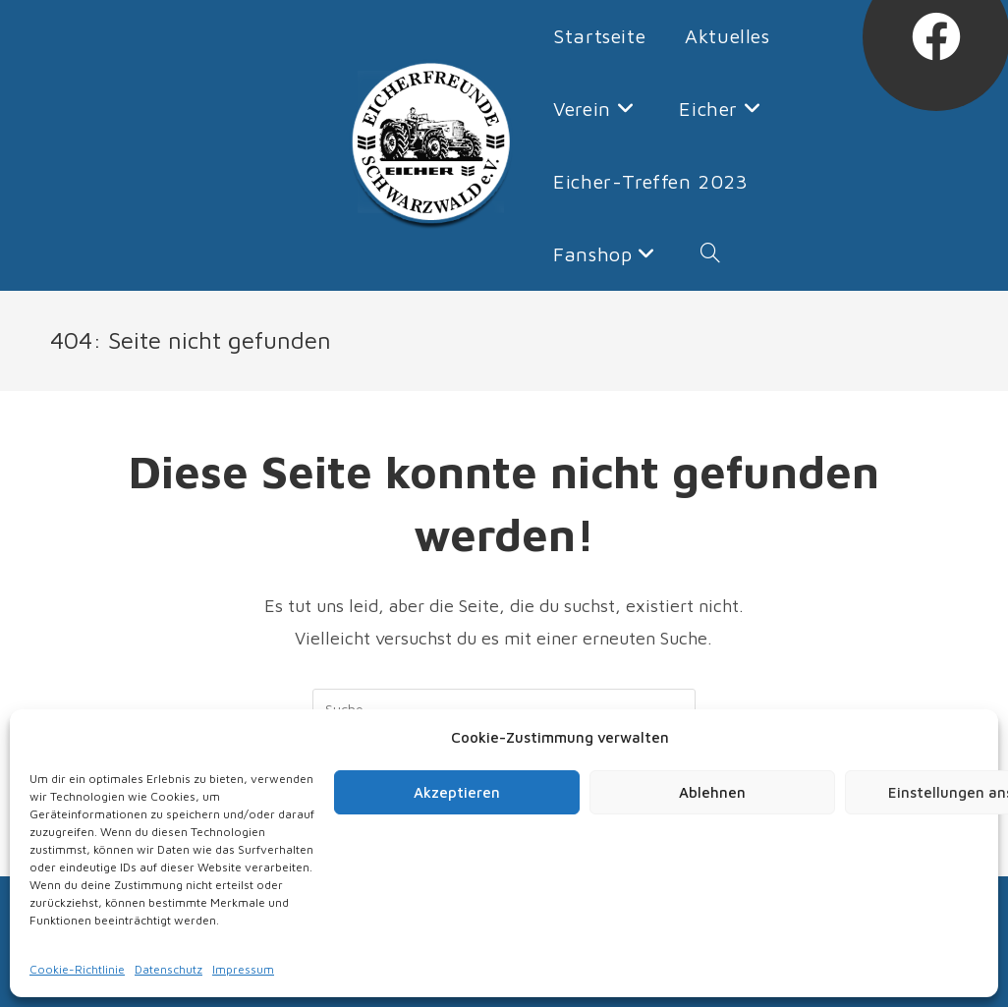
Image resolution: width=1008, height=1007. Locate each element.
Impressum (243, 969)
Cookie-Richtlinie (77, 969)
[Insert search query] (504, 708)
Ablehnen (712, 792)
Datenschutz (168, 969)
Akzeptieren (457, 792)
